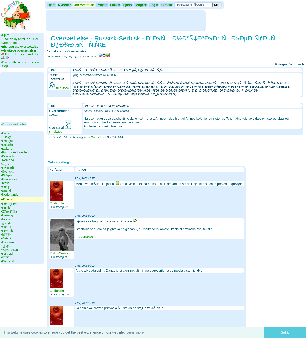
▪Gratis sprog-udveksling (13, 124)
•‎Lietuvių (7, 215)
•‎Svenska (7, 171)
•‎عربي (5, 164)
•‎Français (7, 141)
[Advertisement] (125, 20)
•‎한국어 (6, 246)
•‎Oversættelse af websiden (20, 62)
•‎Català (6, 238)
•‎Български (9, 179)
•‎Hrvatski (7, 230)
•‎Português (9, 204)
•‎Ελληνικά (8, 175)
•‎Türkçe (6, 137)
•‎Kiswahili (7, 261)
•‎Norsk (5, 219)
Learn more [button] (135, 332)
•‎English (6, 133)
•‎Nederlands (9, 194)
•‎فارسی (6, 223)
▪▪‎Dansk (6, 199)
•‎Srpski (6, 190)
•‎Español (7, 144)
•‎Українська (9, 250)
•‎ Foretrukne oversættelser (21, 54)
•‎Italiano (6, 148)
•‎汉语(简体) (9, 211)
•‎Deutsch (7, 156)
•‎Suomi (6, 227)
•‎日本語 (6, 234)
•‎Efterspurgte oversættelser (20, 46)
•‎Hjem (5, 35)
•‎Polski (5, 207)
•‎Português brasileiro (15, 152)
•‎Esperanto (9, 242)
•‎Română (7, 160)
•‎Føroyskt (7, 253)
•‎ (5, 58)
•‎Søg (4, 66)
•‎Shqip (5, 187)
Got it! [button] (285, 332)
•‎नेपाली (5, 257)
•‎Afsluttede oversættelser (18, 50)
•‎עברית (5, 183)
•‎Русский (7, 167)
